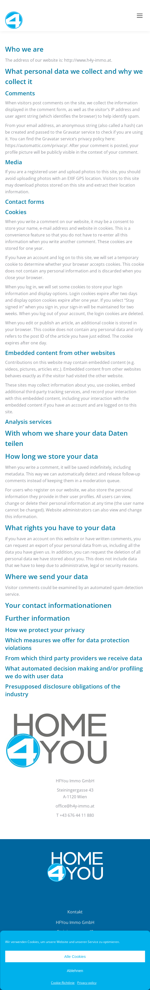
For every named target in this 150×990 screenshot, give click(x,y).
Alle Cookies (75, 956)
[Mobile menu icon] (140, 16)
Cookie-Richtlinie (63, 982)
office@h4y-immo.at (75, 806)
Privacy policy (86, 982)
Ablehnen (75, 970)
